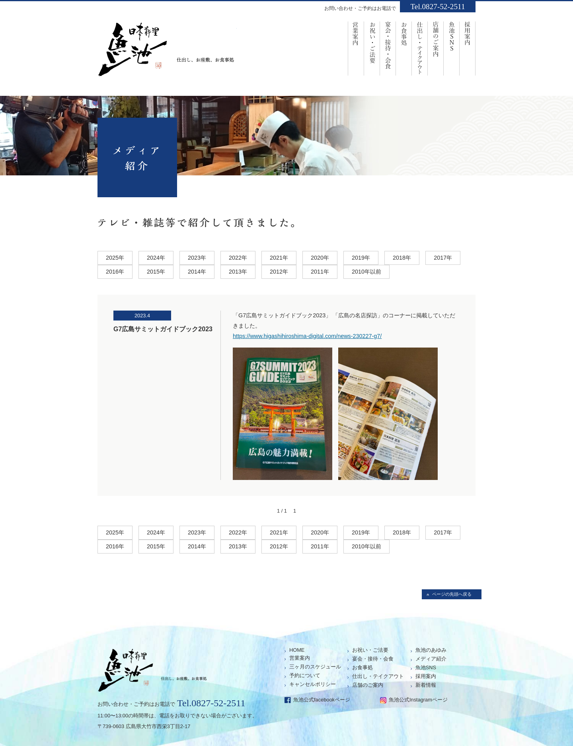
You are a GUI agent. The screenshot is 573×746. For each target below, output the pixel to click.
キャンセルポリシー (312, 684)
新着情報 (425, 685)
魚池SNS (452, 48)
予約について (304, 675)
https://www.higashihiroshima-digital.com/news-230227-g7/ (307, 336)
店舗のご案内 (436, 48)
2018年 (402, 257)
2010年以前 (366, 271)
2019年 (361, 257)
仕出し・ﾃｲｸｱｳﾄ (420, 48)
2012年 (279, 271)
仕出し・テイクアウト (378, 676)
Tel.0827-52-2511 (437, 6)
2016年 (115, 271)
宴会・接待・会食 (388, 48)
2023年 (197, 257)
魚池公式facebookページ (321, 700)
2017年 (443, 257)
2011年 (320, 271)
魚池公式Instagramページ (418, 700)
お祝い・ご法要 (372, 48)
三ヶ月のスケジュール (315, 667)
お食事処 (404, 48)
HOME (296, 650)
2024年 (156, 257)
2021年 (279, 257)
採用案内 (468, 48)
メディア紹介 (430, 659)
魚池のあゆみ (430, 650)
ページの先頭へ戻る (452, 594)
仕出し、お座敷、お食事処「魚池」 (167, 52)
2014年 (197, 271)
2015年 (156, 271)
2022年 (238, 257)
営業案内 (356, 48)
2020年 (320, 257)
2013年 (238, 271)
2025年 (115, 257)
